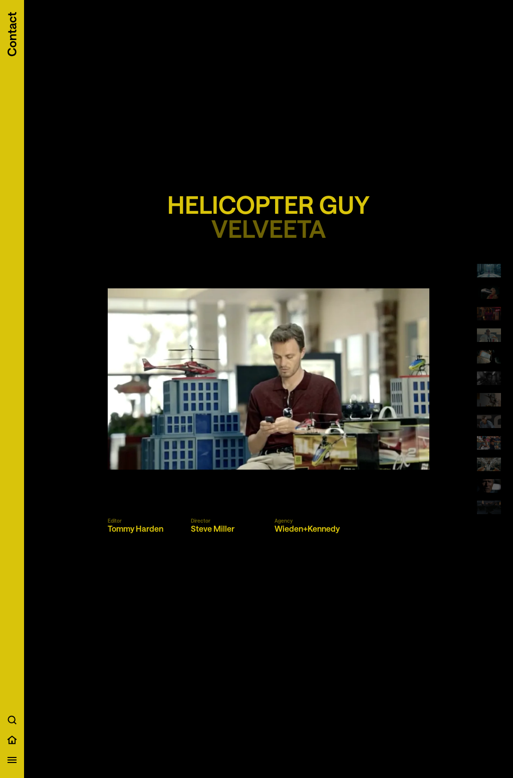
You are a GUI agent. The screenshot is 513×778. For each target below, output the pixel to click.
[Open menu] (12, 760)
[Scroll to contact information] (12, 34)
